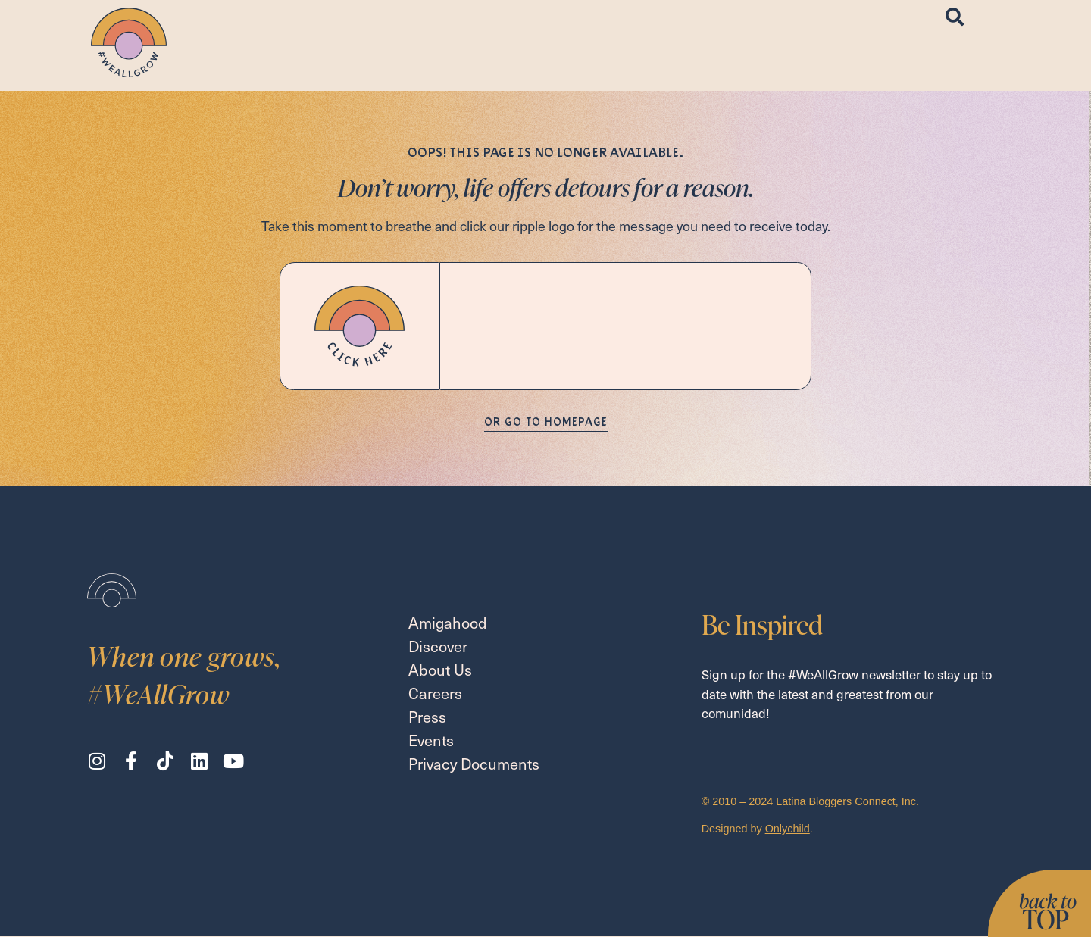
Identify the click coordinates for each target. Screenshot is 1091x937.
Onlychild (787, 829)
